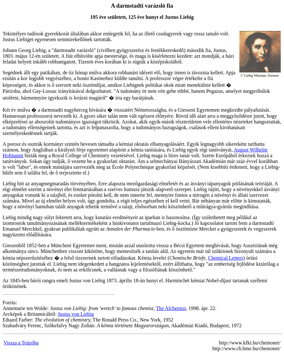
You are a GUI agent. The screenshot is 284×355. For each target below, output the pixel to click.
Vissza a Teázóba (21, 342)
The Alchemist (171, 308)
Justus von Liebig (76, 314)
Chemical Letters (225, 258)
